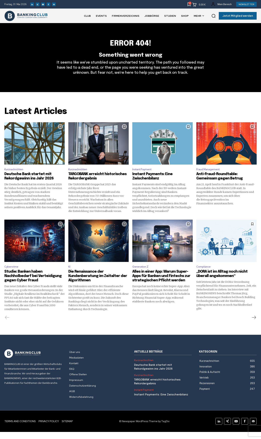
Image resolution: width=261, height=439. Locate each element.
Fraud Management (209, 175)
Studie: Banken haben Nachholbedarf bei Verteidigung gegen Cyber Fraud (33, 283)
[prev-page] (7, 324)
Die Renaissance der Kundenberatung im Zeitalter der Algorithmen (97, 283)
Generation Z (141, 273)
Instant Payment (143, 175)
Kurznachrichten (15, 175)
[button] (213, 16)
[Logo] (33, 360)
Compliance (204, 273)
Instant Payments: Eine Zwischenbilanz (161, 401)
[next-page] (254, 324)
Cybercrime (11, 273)
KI (69, 273)
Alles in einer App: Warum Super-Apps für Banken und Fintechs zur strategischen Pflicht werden (161, 283)
